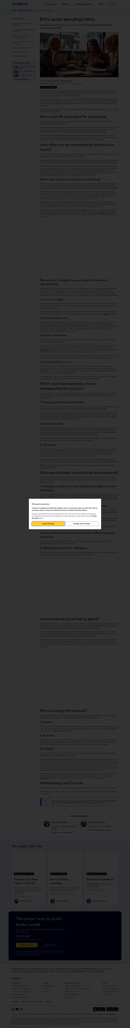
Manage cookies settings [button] (81, 524)
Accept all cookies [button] (48, 524)
